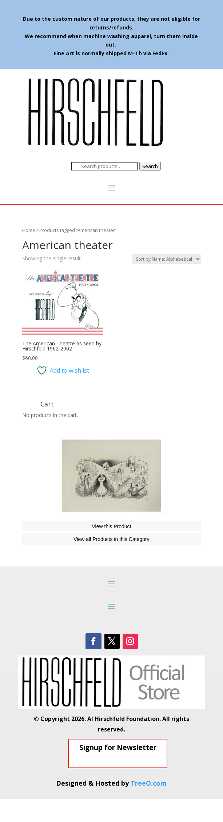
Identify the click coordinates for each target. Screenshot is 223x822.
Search (150, 166)
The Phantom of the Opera (65, 527)
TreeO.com (149, 806)
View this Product (111, 550)
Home (28, 230)
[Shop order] (166, 259)
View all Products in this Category (111, 562)
